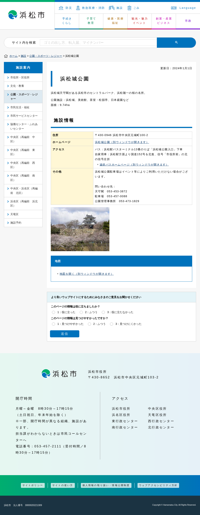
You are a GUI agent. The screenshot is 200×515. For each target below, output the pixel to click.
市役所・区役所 (19, 77)
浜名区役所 (121, 414)
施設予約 (15, 222)
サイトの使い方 (62, 485)
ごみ (134, 7)
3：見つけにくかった (128, 323)
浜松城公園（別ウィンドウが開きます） (122, 142)
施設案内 (23, 67)
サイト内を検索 (24, 42)
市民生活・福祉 (19, 107)
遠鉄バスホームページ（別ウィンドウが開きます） (134, 164)
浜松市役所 (121, 408)
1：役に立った (66, 312)
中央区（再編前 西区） (22, 165)
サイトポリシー (32, 485)
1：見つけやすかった (70, 323)
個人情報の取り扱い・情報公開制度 (106, 485)
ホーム (13, 55)
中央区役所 (157, 408)
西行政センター (161, 421)
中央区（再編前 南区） (22, 177)
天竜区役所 (157, 414)
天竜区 (14, 214)
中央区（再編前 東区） (22, 152)
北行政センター (161, 427)
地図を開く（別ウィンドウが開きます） (87, 273)
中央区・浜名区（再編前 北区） (24, 190)
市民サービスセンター (24, 115)
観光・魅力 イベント (140, 20)
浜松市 (27, 15)
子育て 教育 (91, 20)
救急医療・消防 (90, 7)
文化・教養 (17, 85)
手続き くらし (67, 20)
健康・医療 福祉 (115, 20)
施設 (116, 7)
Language (183, 7)
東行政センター (125, 421)
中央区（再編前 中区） (22, 139)
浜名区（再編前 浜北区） (24, 203)
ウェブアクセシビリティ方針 (158, 485)
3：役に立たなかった (120, 312)
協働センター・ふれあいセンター (24, 126)
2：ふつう (91, 312)
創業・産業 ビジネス (164, 20)
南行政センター (125, 427)
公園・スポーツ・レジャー (45, 55)
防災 (65, 7)
